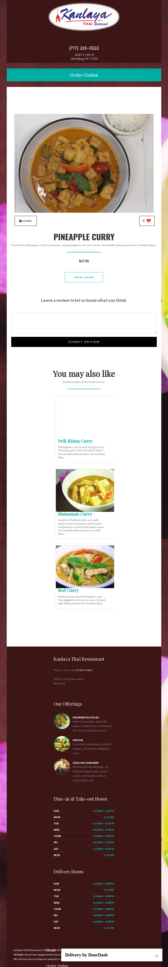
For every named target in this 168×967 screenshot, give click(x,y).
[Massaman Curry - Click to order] (86, 510)
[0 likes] (147, 221)
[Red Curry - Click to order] (86, 587)
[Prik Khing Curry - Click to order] (86, 437)
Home (51, 950)
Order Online (84, 75)
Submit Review (84, 342)
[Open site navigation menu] (84, 39)
